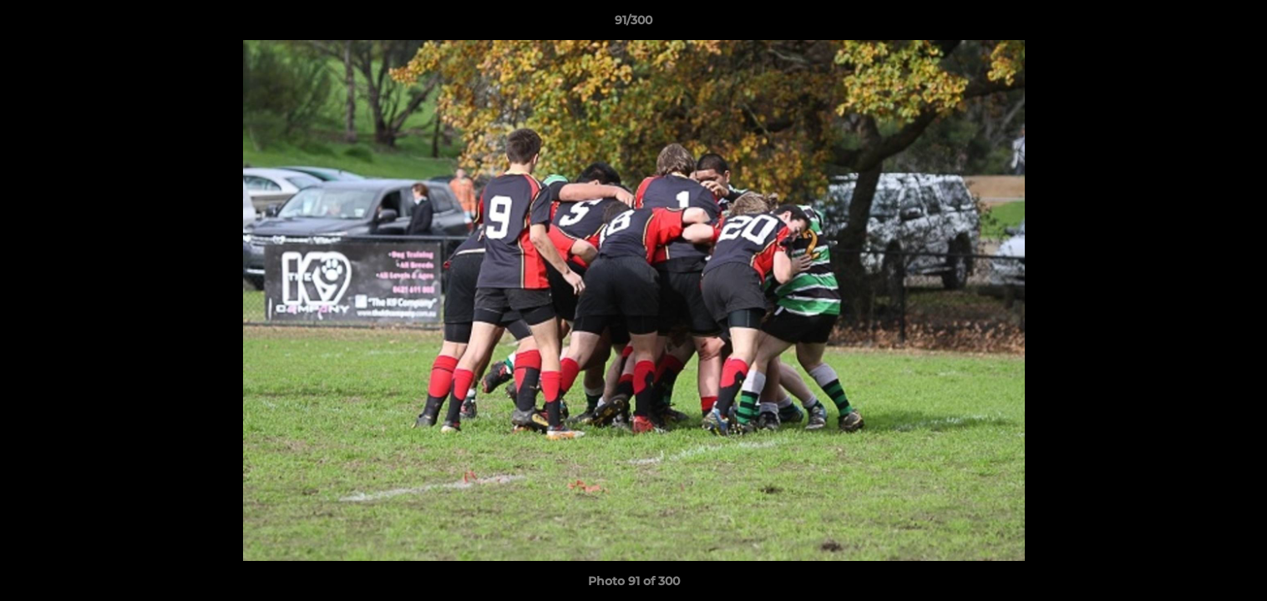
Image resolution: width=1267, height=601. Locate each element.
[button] (1237, 24)
